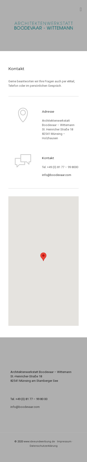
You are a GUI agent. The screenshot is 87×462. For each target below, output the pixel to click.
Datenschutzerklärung (44, 445)
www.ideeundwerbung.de (39, 441)
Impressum (64, 441)
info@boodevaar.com (56, 175)
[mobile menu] (81, 9)
